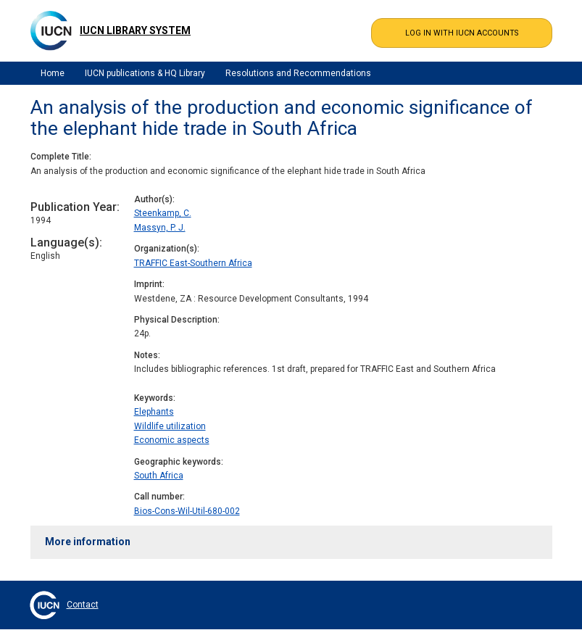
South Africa (158, 476)
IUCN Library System (135, 30)
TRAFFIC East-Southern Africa (193, 263)
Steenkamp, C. (162, 213)
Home (53, 73)
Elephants (154, 412)
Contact (83, 605)
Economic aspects (171, 440)
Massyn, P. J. (160, 228)
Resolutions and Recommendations (298, 73)
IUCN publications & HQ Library (145, 73)
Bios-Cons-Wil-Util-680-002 (187, 511)
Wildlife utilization (170, 426)
